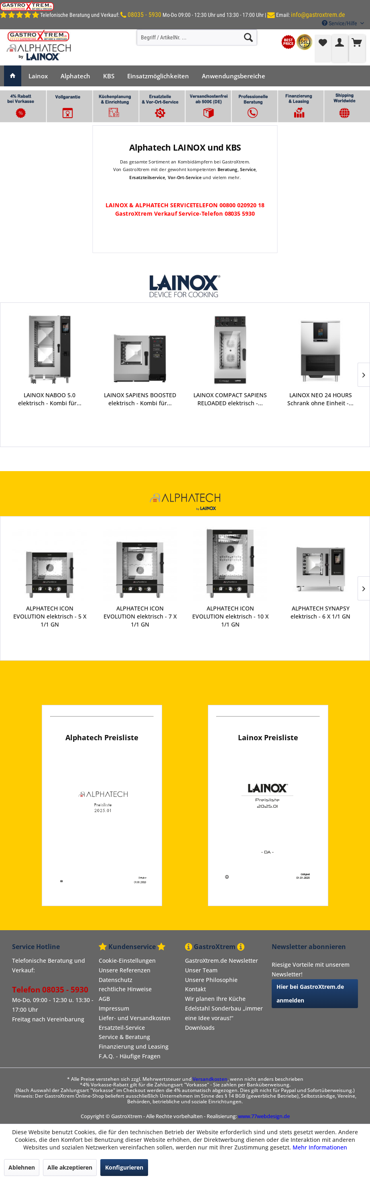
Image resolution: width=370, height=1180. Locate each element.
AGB (104, 998)
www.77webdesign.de (264, 1116)
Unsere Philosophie (211, 980)
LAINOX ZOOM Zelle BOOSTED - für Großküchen (321, 399)
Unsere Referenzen (124, 970)
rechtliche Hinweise (125, 989)
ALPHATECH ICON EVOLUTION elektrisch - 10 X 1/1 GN (230, 616)
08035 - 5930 (144, 14)
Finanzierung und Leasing (134, 1046)
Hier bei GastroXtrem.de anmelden (310, 993)
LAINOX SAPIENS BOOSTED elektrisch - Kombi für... (50, 399)
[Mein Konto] (340, 49)
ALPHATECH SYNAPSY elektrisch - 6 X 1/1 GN (320, 612)
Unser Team (201, 970)
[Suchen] (248, 37)
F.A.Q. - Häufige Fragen (130, 1056)
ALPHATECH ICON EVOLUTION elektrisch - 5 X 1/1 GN (49, 616)
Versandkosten (210, 1079)
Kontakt (195, 989)
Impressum (114, 1008)
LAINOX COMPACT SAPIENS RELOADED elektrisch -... (140, 399)
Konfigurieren (124, 1167)
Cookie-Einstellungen (127, 960)
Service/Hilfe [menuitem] (340, 23)
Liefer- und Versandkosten (135, 1018)
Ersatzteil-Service (122, 1027)
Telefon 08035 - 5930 (50, 989)
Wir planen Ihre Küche (215, 998)
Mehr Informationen (320, 1147)
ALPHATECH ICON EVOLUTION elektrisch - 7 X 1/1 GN (140, 616)
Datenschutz (115, 980)
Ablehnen (21, 1167)
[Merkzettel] (323, 49)
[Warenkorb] (357, 49)
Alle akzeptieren (69, 1167)
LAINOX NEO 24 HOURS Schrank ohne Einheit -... (230, 399)
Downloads (200, 1027)
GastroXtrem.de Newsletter (221, 960)
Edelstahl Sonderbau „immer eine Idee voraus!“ (224, 1013)
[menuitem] (197, 37)
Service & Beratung (124, 1037)
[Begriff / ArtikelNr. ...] (197, 37)
